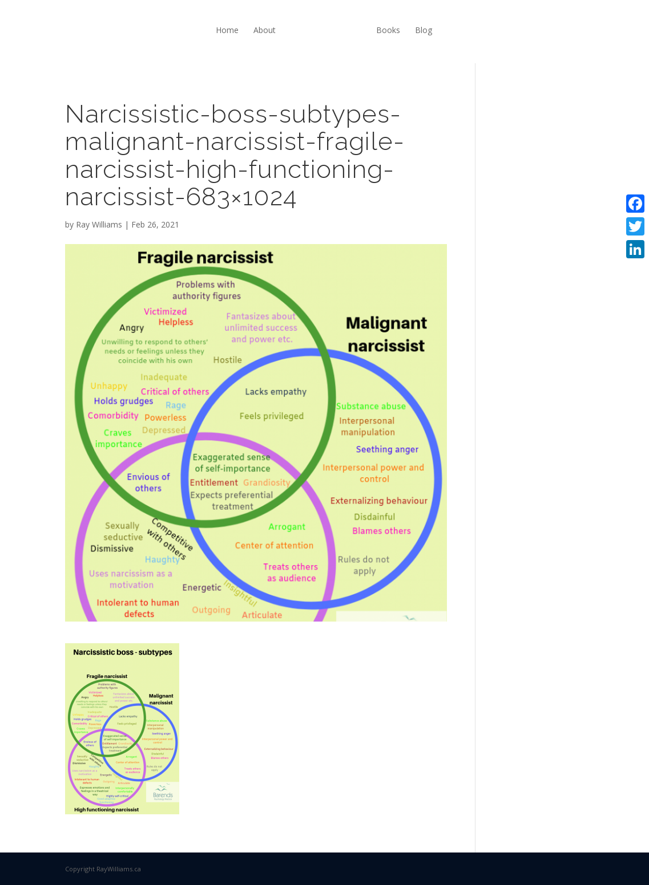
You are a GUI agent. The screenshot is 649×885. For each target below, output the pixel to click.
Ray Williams (99, 224)
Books (388, 30)
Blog (423, 30)
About (264, 30)
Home (227, 30)
